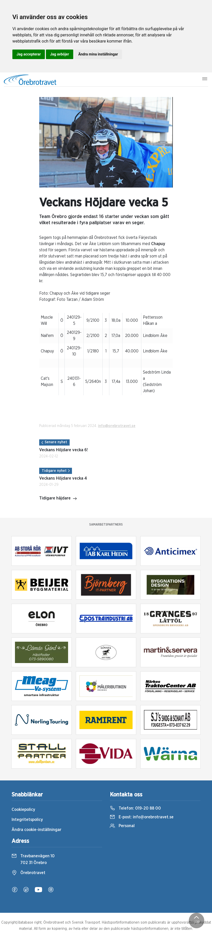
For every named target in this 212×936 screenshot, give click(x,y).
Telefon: (135, 808)
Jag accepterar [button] (29, 54)
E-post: (142, 817)
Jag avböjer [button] (59, 54)
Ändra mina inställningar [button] (98, 54)
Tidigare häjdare (58, 498)
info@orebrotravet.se (116, 426)
